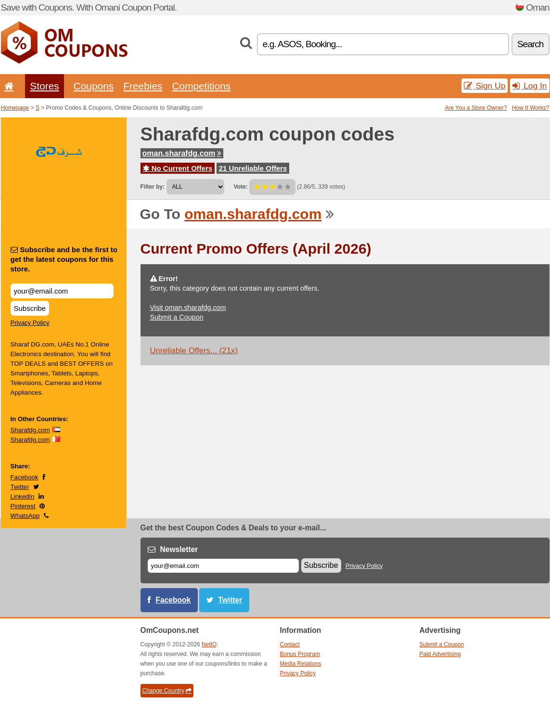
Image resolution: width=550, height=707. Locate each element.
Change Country (167, 690)
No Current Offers (178, 168)
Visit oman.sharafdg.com (188, 307)
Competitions (201, 85)
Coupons (94, 85)
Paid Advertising (440, 654)
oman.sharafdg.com (181, 153)
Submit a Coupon (177, 317)
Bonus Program (300, 654)
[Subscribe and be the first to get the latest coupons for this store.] (62, 290)
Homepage (15, 107)
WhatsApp (25, 515)
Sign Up (485, 85)
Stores (44, 85)
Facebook (24, 477)
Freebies (142, 85)
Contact (290, 644)
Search (530, 44)
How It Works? (531, 107)
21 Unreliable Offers (253, 168)
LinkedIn (23, 496)
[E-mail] (223, 566)
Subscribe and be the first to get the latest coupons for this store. (64, 259)
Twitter (20, 486)
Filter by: (153, 186)
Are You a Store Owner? (476, 107)
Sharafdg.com (30, 430)
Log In (529, 85)
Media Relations (300, 663)
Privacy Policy (30, 322)
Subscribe (30, 308)
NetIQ (209, 644)
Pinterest (23, 506)
